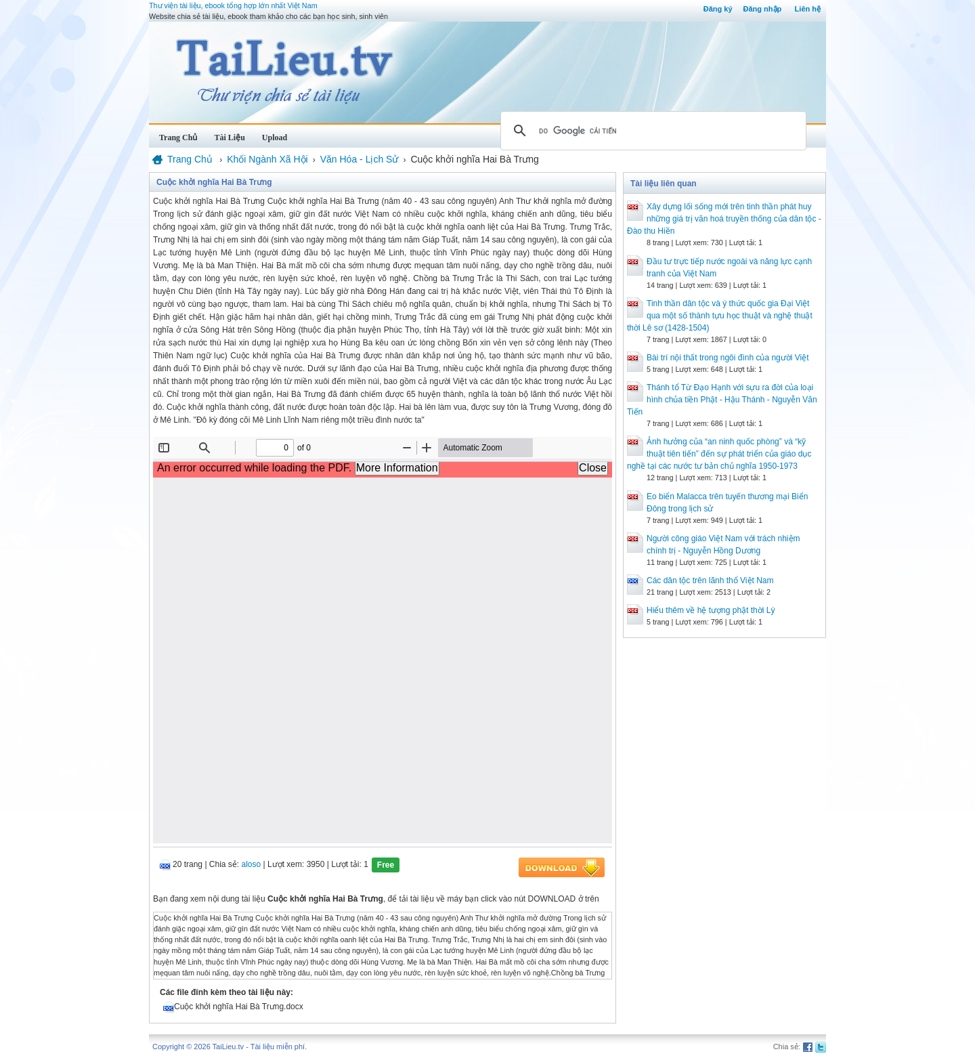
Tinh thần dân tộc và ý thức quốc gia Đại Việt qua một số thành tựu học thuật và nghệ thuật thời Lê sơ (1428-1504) (719, 316)
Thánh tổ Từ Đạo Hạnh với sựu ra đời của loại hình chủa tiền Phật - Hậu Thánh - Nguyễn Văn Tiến (722, 400)
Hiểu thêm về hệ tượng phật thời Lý (711, 610)
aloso (251, 864)
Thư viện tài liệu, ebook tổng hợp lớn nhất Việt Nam (233, 5)
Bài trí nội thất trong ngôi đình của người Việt (728, 357)
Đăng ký (718, 9)
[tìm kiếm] (651, 131)
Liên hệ (808, 9)
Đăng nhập (762, 9)
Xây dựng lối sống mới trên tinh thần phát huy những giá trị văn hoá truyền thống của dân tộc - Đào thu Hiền (724, 219)
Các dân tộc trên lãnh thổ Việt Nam (710, 580)
